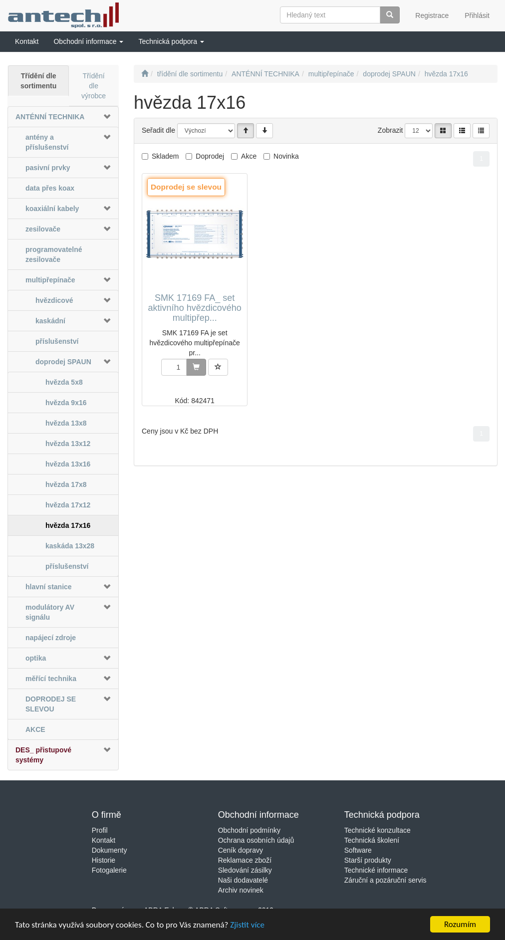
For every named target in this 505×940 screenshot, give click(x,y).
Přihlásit (477, 15)
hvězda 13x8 (66, 423)
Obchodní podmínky (249, 830)
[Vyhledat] (390, 14)
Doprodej (210, 156)
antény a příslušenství (46, 142)
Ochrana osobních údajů (256, 840)
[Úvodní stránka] (144, 74)
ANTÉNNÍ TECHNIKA (49, 117)
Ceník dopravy (240, 850)
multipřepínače (50, 280)
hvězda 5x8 (64, 382)
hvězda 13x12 (67, 444)
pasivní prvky (47, 168)
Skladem (165, 156)
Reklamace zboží (244, 860)
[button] (88, 41)
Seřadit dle (158, 130)
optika (35, 658)
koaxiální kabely (52, 209)
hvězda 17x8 (66, 484)
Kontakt (103, 840)
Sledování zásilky (245, 870)
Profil (100, 830)
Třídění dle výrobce (93, 86)
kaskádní (50, 321)
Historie (103, 860)
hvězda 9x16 (66, 403)
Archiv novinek (240, 890)
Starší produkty (367, 860)
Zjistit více (247, 926)
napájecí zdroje (50, 638)
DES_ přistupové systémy (43, 755)
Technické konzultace (377, 830)
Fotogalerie (109, 870)
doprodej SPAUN (63, 362)
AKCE (35, 729)
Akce (248, 156)
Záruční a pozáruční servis (385, 880)
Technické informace (376, 870)
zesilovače (42, 229)
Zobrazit (390, 130)
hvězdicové (54, 300)
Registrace (432, 15)
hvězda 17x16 (67, 525)
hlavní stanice (48, 587)
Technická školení (372, 840)
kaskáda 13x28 (69, 546)
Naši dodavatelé (243, 880)
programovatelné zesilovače (53, 254)
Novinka (286, 156)
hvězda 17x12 (67, 505)
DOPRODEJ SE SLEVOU (50, 704)
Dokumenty (109, 850)
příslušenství (56, 341)
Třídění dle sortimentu (38, 81)
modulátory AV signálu (49, 612)
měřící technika (50, 679)
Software (358, 850)
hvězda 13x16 (67, 464)
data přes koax (49, 188)
